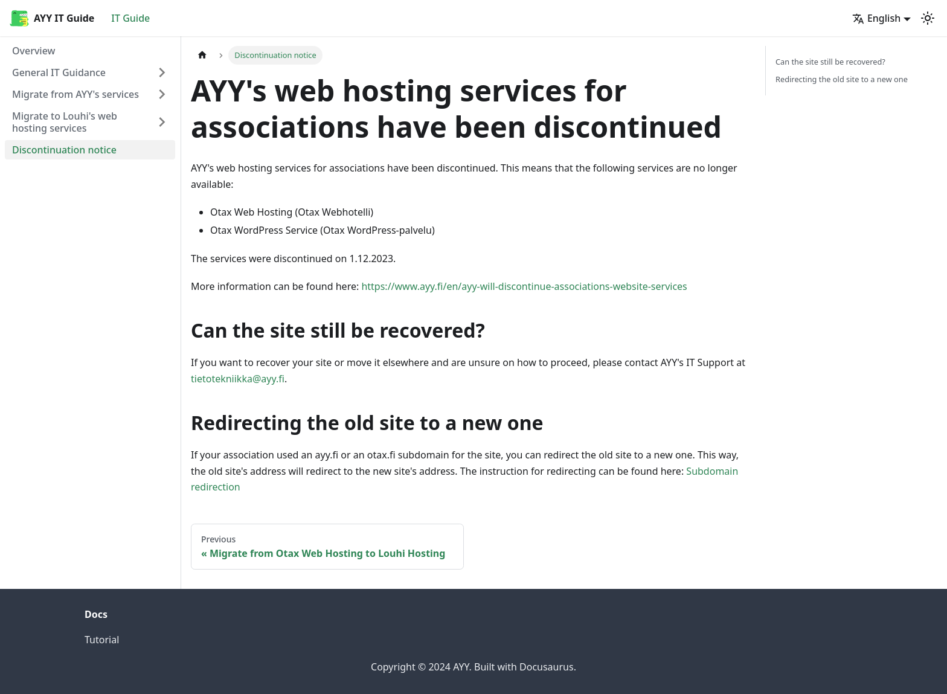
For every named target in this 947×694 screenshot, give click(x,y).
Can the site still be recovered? (830, 61)
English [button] (876, 18)
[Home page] (202, 55)
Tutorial (102, 639)
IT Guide (130, 18)
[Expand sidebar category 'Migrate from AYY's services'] (162, 94)
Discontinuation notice (64, 149)
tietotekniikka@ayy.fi (237, 378)
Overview (33, 50)
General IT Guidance (59, 72)
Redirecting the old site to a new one (841, 79)
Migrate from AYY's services (75, 94)
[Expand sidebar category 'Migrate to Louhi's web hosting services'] (162, 122)
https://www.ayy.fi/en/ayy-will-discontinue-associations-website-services (524, 286)
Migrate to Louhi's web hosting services (64, 122)
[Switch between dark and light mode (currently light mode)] (927, 18)
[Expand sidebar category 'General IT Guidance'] (162, 72)
